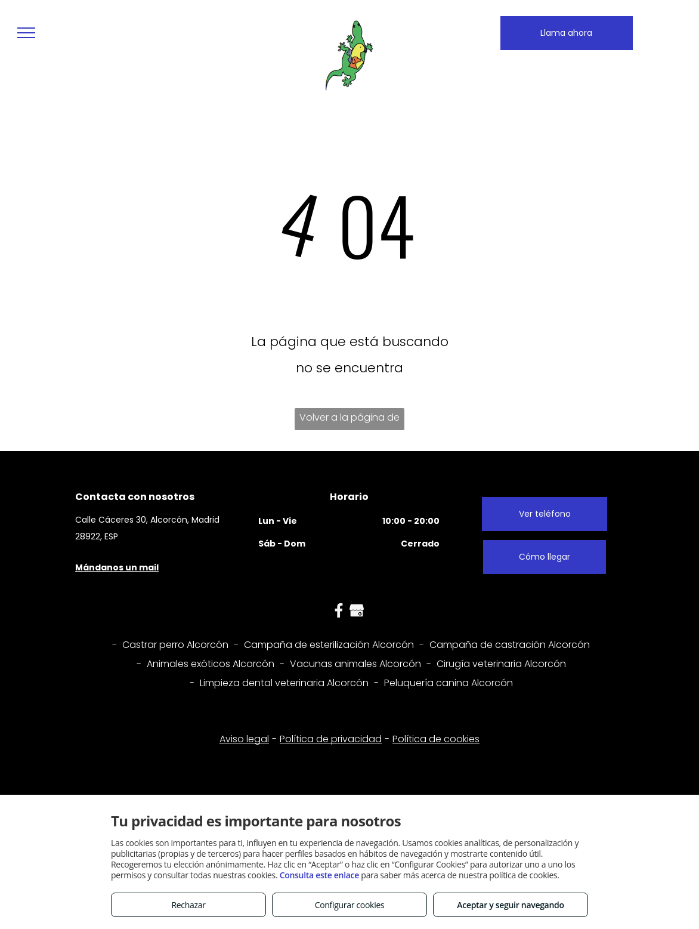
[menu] (26, 32)
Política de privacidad (331, 739)
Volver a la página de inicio (349, 420)
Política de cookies (436, 739)
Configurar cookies (350, 905)
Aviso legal (244, 739)
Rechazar (188, 905)
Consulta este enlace (319, 875)
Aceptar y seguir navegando (510, 905)
